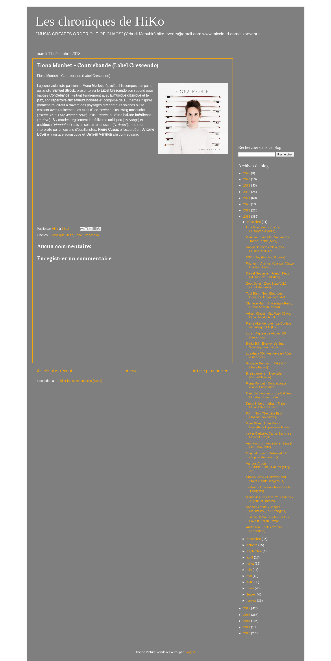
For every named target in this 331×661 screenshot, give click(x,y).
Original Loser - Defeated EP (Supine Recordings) (266, 455)
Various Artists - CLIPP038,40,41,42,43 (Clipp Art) (268, 467)
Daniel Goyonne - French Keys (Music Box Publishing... (267, 275)
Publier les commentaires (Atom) (79, 381)
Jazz (69, 235)
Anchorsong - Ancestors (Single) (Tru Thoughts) (269, 445)
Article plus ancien (210, 370)
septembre (255, 551)
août (250, 557)
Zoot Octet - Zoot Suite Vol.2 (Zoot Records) (266, 285)
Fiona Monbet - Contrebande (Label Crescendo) (266, 385)
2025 (247, 173)
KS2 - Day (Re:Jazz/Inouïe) (265, 257)
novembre (254, 539)
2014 (247, 627)
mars (251, 588)
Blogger (190, 652)
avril (250, 582)
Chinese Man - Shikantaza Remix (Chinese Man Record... (269, 305)
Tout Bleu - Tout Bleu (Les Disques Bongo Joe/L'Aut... (267, 295)
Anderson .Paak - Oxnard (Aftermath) (264, 529)
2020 (247, 204)
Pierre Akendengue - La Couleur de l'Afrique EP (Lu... (268, 325)
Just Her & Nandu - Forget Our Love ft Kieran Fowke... (267, 519)
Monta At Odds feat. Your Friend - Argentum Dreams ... (269, 499)
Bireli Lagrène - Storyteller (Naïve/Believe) (264, 375)
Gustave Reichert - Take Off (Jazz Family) (266, 365)
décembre (254, 222)
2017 (247, 608)
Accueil (132, 370)
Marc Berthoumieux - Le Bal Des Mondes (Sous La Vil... (268, 395)
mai (250, 576)
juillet (251, 563)
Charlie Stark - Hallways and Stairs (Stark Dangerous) (266, 479)
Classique (57, 235)
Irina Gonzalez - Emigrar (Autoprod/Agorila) (263, 229)
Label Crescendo (87, 235)
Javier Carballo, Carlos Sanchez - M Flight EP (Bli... (269, 435)
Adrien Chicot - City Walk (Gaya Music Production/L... (268, 315)
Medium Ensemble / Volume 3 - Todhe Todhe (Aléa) (267, 239)
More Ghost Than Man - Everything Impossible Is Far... (269, 425)
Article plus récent (54, 370)
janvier (252, 600)
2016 (247, 614)
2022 (247, 192)
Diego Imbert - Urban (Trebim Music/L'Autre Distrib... (266, 405)
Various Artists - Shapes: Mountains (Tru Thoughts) (266, 509)
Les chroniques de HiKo (100, 21)
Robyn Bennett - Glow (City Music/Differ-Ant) (265, 249)
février (252, 594)
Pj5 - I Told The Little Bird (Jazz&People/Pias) (264, 415)
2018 (247, 216)
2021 (247, 198)
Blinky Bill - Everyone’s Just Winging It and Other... (265, 345)
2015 (247, 621)
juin (250, 569)
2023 (247, 185)
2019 (247, 210)
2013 (247, 633)
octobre (252, 545)
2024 (247, 179)
